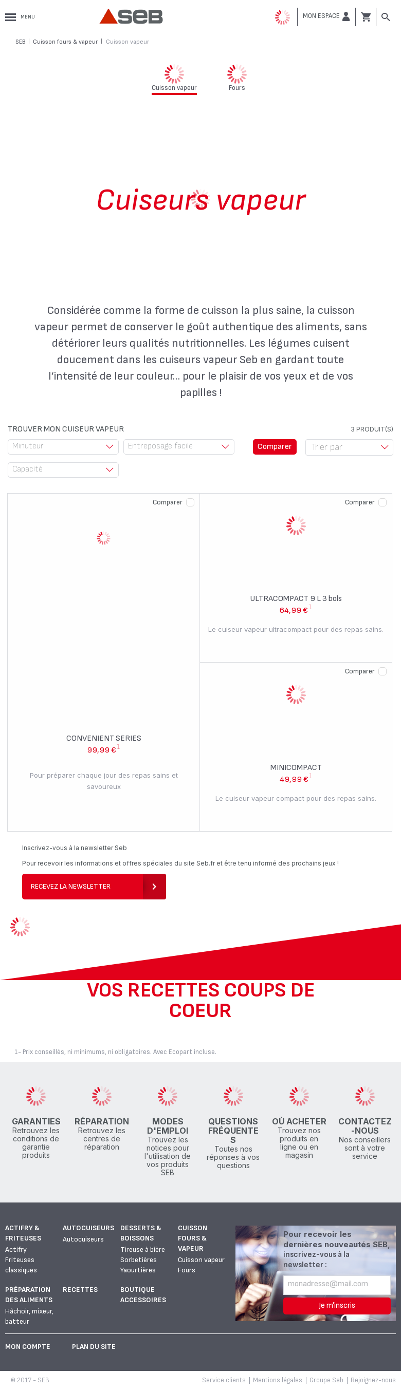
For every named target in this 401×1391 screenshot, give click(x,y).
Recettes (80, 1289)
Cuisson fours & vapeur (192, 1238)
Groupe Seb (326, 1380)
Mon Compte (27, 1346)
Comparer (168, 502)
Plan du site (94, 1346)
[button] (326, 16)
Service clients (224, 1380)
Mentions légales (277, 1380)
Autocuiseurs (88, 1228)
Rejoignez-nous (373, 1380)
